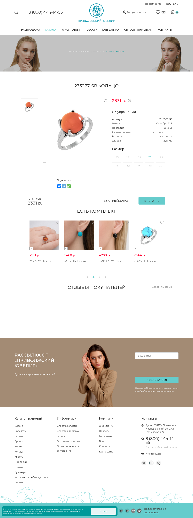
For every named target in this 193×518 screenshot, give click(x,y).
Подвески (20, 461)
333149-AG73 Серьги (111, 261)
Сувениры (20, 472)
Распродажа (30, 29)
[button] (93, 277)
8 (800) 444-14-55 (45, 12)
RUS (168, 3)
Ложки (18, 467)
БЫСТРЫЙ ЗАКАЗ (116, 200)
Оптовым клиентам (138, 29)
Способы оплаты (67, 425)
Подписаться (157, 379)
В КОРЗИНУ (151, 200)
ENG (175, 3)
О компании (71, 29)
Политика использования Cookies (27, 513)
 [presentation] (87, 277)
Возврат (62, 436)
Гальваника (110, 29)
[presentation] (157, 368)
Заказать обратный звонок (161, 447)
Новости (91, 29)
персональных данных (162, 391)
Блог (102, 441)
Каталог (51, 29)
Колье (18, 446)
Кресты (18, 456)
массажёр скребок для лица (31, 477)
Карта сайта (106, 451)
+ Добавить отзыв (161, 286)
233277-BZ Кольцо (145, 261)
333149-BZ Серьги (75, 261)
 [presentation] (105, 277)
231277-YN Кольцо (40, 261)
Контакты (165, 29)
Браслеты (20, 431)
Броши (18, 441)
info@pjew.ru (153, 453)
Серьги (18, 436)
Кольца (18, 451)
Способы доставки (68, 431)
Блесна (18, 425)
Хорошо (103, 511)
